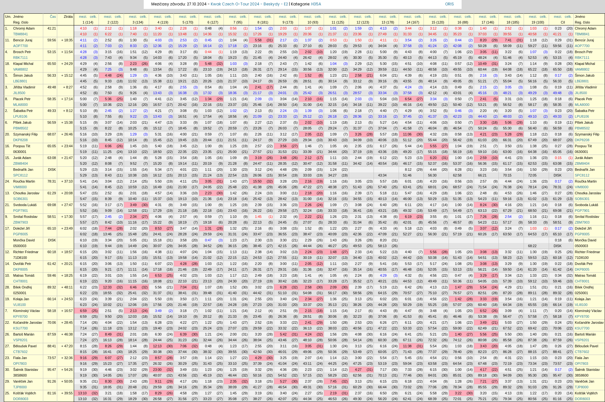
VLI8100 (19, 305)
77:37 (432, 352)
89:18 (482, 375)
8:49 (108, 334)
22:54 (232, 175)
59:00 (457, 328)
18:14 (132, 340)
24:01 (282, 93)
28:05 (307, 128)
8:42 (108, 222)
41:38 (257, 187)
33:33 (332, 210)
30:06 (332, 316)
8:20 (483, 40)
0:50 (458, 99)
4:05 (508, 346)
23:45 (257, 316)
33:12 (357, 81)
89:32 (51, 287)
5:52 (83, 205)
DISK (52, 169)
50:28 (482, 46)
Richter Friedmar (25, 252)
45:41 (432, 316)
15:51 (157, 258)
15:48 (132, 234)
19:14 (182, 163)
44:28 (382, 305)
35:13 (332, 305)
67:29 (507, 210)
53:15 (51, 52)
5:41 (83, 181)
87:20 (507, 293)
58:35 (51, 99)
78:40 (457, 352)
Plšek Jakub (22, 122)
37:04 (382, 128)
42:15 (282, 246)
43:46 (282, 340)
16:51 (182, 116)
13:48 (182, 34)
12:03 (132, 316)
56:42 (457, 140)
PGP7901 (20, 210)
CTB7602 (20, 352)
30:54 (282, 175)
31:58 (332, 163)
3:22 (508, 52)
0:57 (458, 64)
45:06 (282, 187)
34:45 (432, 34)
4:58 (183, 393)
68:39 (432, 399)
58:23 (507, 258)
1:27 (133, 111)
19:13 (182, 199)
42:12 (432, 93)
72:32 (432, 340)
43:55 (407, 81)
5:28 (508, 134)
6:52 (483, 311)
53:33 (407, 328)
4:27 (358, 369)
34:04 (382, 46)
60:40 (482, 305)
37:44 (182, 352)
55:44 (432, 140)
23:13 (207, 281)
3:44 (408, 28)
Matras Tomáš (24, 275)
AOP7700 (20, 46)
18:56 (232, 116)
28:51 (307, 81)
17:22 (182, 69)
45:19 (457, 57)
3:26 (433, 40)
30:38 (157, 352)
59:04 (407, 363)
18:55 (107, 293)
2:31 (358, 216)
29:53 (357, 46)
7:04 (183, 287)
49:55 (457, 69)
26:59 (282, 81)
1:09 (333, 87)
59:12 (532, 281)
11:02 (132, 81)
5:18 (383, 193)
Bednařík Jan (23, 169)
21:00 (182, 187)
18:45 (182, 128)
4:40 (383, 111)
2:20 (483, 111)
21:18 (182, 210)
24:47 (257, 163)
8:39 (108, 199)
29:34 (307, 140)
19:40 (157, 328)
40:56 (357, 328)
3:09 (508, 311)
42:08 (457, 46)
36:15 (232, 246)
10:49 (482, 64)
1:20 (333, 52)
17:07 (132, 375)
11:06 (407, 134)
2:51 (483, 146)
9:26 (133, 93)
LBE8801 (20, 81)
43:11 (307, 363)
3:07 (108, 122)
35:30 (382, 57)
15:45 (157, 140)
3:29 (108, 134)
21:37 (332, 34)
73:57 (51, 358)
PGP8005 (20, 234)
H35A (316, 4)
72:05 (532, 175)
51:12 (407, 140)
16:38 (182, 93)
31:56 (182, 399)
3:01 (108, 275)
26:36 (282, 316)
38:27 (257, 399)
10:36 (107, 105)
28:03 (332, 46)
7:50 (108, 93)
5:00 (383, 52)
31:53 (282, 152)
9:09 (108, 210)
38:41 (182, 293)
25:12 (307, 116)
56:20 (382, 399)
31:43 (207, 363)
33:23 (207, 399)
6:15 (83, 252)
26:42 (307, 57)
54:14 (357, 340)
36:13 (307, 328)
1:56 (133, 252)
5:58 (258, 40)
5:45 (408, 358)
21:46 (182, 269)
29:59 (207, 234)
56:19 (457, 152)
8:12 (408, 169)
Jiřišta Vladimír (24, 87)
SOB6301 (20, 199)
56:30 (432, 175)
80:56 (532, 399)
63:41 (407, 187)
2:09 (258, 99)
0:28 (558, 64)
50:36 (457, 281)
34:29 (357, 69)
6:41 (408, 334)
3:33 (183, 122)
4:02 (183, 275)
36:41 (357, 210)
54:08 (307, 293)
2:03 (283, 28)
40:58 (532, 34)
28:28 (182, 234)
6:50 (383, 393)
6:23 (83, 299)
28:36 (357, 116)
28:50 (282, 105)
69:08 (51, 205)
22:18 (207, 210)
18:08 (157, 281)
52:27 (407, 234)
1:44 (133, 158)
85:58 (507, 340)
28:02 (332, 57)
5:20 (83, 158)
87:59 (51, 334)
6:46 (133, 287)
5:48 (208, 64)
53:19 (382, 363)
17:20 (182, 57)
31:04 (357, 222)
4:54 (408, 122)
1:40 (483, 28)
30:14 (332, 81)
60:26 (482, 234)
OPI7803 (20, 363)
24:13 (232, 69)
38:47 (307, 234)
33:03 (307, 175)
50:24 (482, 128)
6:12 (383, 158)
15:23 (107, 363)
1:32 (233, 228)
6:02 (83, 228)
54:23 (482, 199)
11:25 (107, 152)
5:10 (83, 111)
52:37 (432, 163)
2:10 (308, 99)
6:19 (408, 216)
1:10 (533, 122)
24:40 (282, 57)
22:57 (207, 305)
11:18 (107, 328)
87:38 (532, 340)
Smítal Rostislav (25, 216)
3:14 (108, 169)
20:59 (232, 128)
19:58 (182, 258)
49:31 (307, 387)
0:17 (558, 75)
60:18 (51, 252)
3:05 (483, 52)
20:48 (132, 387)
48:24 (482, 57)
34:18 (357, 105)
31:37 (357, 128)
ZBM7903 (20, 222)
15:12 (157, 128)
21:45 (257, 57)
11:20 (157, 34)
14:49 (132, 246)
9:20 (108, 281)
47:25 (357, 363)
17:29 (157, 210)
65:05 (51, 146)
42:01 (407, 222)
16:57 (157, 105)
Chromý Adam (24, 28)
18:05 (107, 387)
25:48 (232, 187)
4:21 (158, 111)
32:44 (207, 340)
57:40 (382, 187)
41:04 (282, 363)
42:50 (257, 352)
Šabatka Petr (23, 111)
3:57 (183, 358)
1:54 (258, 28)
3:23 (483, 169)
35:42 (382, 222)
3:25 (283, 358)
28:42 (282, 199)
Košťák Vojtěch (24, 393)
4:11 (83, 40)
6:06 (108, 146)
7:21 (483, 381)
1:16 (333, 181)
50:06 (332, 340)
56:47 (507, 316)
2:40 (258, 75)
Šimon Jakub (23, 75)
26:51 (332, 93)
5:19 (83, 146)
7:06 (183, 346)
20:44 (207, 140)
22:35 (182, 152)
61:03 (482, 140)
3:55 (433, 216)
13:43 (157, 93)
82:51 (482, 293)
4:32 (433, 134)
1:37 (308, 40)
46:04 (432, 128)
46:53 (332, 399)
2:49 (258, 275)
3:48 (283, 158)
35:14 (357, 269)
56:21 (482, 269)
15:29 (182, 46)
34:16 (182, 387)
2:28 (183, 28)
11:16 (132, 222)
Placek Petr (22, 99)
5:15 (83, 122)
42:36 (357, 234)
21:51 (232, 140)
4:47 (158, 122)
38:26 (357, 305)
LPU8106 (20, 116)
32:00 (332, 69)
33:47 (257, 234)
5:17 (433, 264)
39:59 (382, 69)
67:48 (482, 363)
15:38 (157, 81)
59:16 (507, 199)
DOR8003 (20, 399)
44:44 (307, 246)
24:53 (257, 258)
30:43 (332, 140)
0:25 (558, 252)
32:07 (332, 258)
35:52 (357, 281)
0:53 (333, 40)
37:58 (407, 46)
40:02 (382, 258)
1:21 (233, 99)
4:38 (383, 216)
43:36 (382, 152)
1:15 (333, 99)
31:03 (282, 305)
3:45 (183, 99)
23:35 (207, 152)
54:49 (457, 210)
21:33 (232, 316)
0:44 (458, 40)
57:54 (432, 328)
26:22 (257, 210)
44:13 (432, 57)
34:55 (357, 199)
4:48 (108, 75)
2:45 (108, 111)
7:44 (108, 228)
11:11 (132, 269)
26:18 (332, 116)
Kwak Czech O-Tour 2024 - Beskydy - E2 (249, 4)
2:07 (308, 358)
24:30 (232, 281)
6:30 (158, 334)
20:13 (182, 175)
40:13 (407, 57)
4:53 (508, 193)
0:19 (558, 87)
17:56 (157, 305)
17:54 (207, 116)
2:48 (108, 158)
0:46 (458, 111)
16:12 (157, 175)
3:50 (508, 146)
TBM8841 (20, 34)
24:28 (232, 305)
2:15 (483, 87)
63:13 (482, 210)
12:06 (132, 305)
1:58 (133, 393)
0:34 (558, 275)
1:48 (333, 252)
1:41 (308, 87)
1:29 (133, 75)
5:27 (383, 122)
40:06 (382, 140)
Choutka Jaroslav (26, 193)
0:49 (458, 87)
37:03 (482, 34)
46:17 (407, 163)
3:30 (483, 122)
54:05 (482, 281)
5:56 (433, 252)
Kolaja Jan (21, 299)
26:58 (157, 399)
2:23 (133, 64)
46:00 (407, 199)
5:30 (383, 64)
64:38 (532, 152)
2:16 (483, 75)
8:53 (158, 228)
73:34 (532, 363)
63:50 (507, 234)
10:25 (132, 128)
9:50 (108, 316)
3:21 (108, 393)
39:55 (507, 34)
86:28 (507, 352)
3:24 (508, 64)
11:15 (132, 281)
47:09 (382, 234)
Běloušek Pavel (25, 346)
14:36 (207, 34)
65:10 (51, 228)
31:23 (182, 340)
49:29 (532, 93)
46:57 (457, 222)
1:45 (133, 146)
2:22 (258, 52)
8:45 (108, 140)
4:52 (83, 87)
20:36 (307, 34)
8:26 (108, 346)
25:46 (257, 105)
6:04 (383, 75)
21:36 (207, 199)
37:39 (257, 363)
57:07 (457, 305)
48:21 (507, 93)
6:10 (83, 240)
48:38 (332, 187)
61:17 (507, 163)
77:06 (432, 387)
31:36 (307, 269)
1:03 (533, 28)
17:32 (207, 93)
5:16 (83, 134)
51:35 (457, 199)
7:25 (108, 69)
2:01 (133, 193)
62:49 (482, 328)
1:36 (133, 87)
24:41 (157, 234)
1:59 (358, 28)
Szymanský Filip (25, 134)
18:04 (207, 57)
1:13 (233, 252)
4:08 (433, 64)
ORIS (449, 4)
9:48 (133, 69)
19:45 (182, 140)
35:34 (207, 387)
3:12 (433, 28)
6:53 (158, 275)
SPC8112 (20, 175)
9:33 (108, 81)
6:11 (408, 205)
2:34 (133, 216)
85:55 (482, 387)
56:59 (51, 122)
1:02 (233, 111)
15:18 (157, 240)
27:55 (282, 258)
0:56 (233, 28)
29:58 (282, 210)
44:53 (407, 281)
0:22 (558, 52)
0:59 (208, 134)
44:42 (407, 258)
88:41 (51, 346)
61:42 (51, 264)
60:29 (357, 387)
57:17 (507, 222)
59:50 (507, 269)
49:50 (432, 105)
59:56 (51, 40)
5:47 (83, 193)
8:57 (158, 358)
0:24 (558, 322)
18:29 (132, 399)
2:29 (358, 64)
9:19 (83, 369)
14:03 (157, 57)
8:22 (108, 128)
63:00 (507, 152)
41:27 (257, 387)
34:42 (357, 163)
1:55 (133, 169)
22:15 (232, 258)
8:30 (108, 381)
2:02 (308, 52)
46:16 (407, 105)
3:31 (508, 99)
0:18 (558, 99)
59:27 (532, 46)
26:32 (157, 363)
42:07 (282, 399)
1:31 (208, 228)
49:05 (457, 81)
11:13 (132, 258)
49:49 (432, 281)
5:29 (83, 169)
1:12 (533, 75)
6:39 (183, 334)
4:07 (183, 252)
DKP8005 (20, 269)
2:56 (108, 64)
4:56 (433, 275)
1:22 (333, 228)
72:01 (457, 399)
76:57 (457, 293)
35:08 (232, 399)
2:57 (258, 146)
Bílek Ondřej (22, 287)
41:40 (232, 293)
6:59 (83, 311)
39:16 (382, 81)
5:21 (433, 334)
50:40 (457, 105)
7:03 (108, 46)
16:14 (207, 46)
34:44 (332, 152)
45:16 (482, 93)
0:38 (458, 28)
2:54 (508, 216)
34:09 (357, 140)
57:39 (507, 281)
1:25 (533, 99)
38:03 (332, 328)
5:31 (158, 134)
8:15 (83, 346)
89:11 (532, 293)
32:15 (332, 105)
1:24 (333, 169)
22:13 (257, 222)
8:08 (108, 163)
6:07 (158, 264)
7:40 (133, 34)
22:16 (207, 105)
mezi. (83, 16)
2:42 (283, 75)
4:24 (408, 87)
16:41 (107, 352)
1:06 (458, 52)
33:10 (232, 363)
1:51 (133, 52)
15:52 (157, 316)
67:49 (532, 140)
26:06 (257, 175)
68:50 (532, 210)
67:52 (507, 328)
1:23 (333, 75)
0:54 (208, 87)
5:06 (508, 122)
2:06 (358, 87)
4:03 (158, 40)
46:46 (457, 316)
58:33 (532, 222)
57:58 (532, 316)
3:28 (183, 64)
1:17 (233, 275)
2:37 (283, 122)
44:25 (332, 363)
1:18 (133, 28)
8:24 (483, 205)
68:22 (532, 246)
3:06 (108, 264)
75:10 (432, 293)
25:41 (132, 293)
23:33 (282, 116)
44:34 (307, 399)
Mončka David (24, 240)
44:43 (482, 116)
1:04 (233, 40)
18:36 (232, 93)
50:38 (432, 258)
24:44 (157, 340)
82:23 (482, 352)
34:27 (332, 175)
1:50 (358, 40)
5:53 (408, 264)
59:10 (482, 152)
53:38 (482, 316)
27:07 (307, 222)
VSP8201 (20, 340)
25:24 (207, 328)
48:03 (507, 116)
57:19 (457, 234)
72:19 (507, 363)
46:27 (332, 246)
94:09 (507, 375)
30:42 (282, 281)
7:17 (383, 369)
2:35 (358, 146)
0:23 (558, 28)
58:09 (507, 46)
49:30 (357, 399)
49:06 (307, 352)
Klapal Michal (23, 64)
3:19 (258, 158)
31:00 (307, 105)
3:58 (183, 240)
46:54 (457, 128)
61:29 (51, 193)
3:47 (183, 228)
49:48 (51, 87)
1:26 (333, 216)
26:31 (257, 69)
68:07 (51, 134)
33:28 (332, 281)
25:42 (307, 93)
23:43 (232, 210)
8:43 (108, 175)
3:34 (433, 99)
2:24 (283, 111)
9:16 (83, 358)
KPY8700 (20, 316)
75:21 (482, 399)
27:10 (307, 46)
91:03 (532, 387)
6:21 (408, 393)
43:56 (182, 375)
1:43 (233, 181)
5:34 (158, 169)
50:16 (257, 375)
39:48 (207, 293)
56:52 (507, 105)
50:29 (432, 199)
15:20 (157, 163)
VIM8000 (20, 187)
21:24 (207, 175)
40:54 (382, 163)
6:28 (458, 169)
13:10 (132, 152)
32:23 (307, 281)
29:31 (282, 269)
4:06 (158, 64)
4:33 (383, 228)
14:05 (107, 375)
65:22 (532, 69)
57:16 (332, 387)
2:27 (258, 122)
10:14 (132, 140)
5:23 (408, 158)
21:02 (207, 258)
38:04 (257, 340)
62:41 (407, 399)
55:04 (507, 81)
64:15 (382, 293)
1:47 (458, 287)
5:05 (133, 240)
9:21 (108, 269)
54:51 (482, 258)
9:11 (158, 381)
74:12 (457, 340)
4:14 (433, 87)
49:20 (407, 152)
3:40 (158, 28)
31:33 (407, 34)
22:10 (182, 281)
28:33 (332, 222)
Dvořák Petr (22, 264)
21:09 (257, 116)
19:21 (182, 81)
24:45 (282, 222)
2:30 (258, 240)
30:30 (357, 57)
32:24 (307, 210)
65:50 (51, 64)
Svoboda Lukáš (25, 205)
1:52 (308, 75)
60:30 (382, 340)
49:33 (51, 111)
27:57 (257, 152)
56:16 (532, 81)
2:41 (258, 87)
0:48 (208, 28)
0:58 (458, 134)
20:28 (232, 222)
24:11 (232, 269)
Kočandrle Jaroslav (27, 322)
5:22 (383, 252)
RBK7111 (20, 57)
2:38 (258, 252)
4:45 (83, 75)
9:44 (108, 246)
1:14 (533, 64)
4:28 (83, 52)
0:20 (558, 311)
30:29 (182, 363)
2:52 (508, 28)
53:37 (457, 163)
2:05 (308, 134)
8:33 (133, 46)
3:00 (283, 193)
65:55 (532, 305)
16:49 (157, 187)
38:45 (257, 246)
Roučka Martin (24, 181)
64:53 (532, 234)
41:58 (407, 128)
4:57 (158, 193)
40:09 (332, 234)
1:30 (133, 40)
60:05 (382, 352)
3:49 (133, 205)
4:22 (183, 322)
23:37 (232, 105)
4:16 (508, 205)
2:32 (283, 216)
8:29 (158, 393)
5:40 (158, 146)
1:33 (533, 275)
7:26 (483, 216)
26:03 (282, 128)
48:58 (432, 69)
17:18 (232, 46)
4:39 (408, 75)
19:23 (232, 57)
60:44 (482, 69)
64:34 (507, 305)
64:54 (457, 363)
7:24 (83, 334)
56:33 (51, 75)
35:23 (457, 34)
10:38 (132, 175)
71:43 (407, 352)
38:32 (207, 352)
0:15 (558, 158)
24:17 (257, 81)
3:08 (183, 111)
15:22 (157, 222)
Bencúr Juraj (22, 40)
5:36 (108, 99)
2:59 (483, 158)
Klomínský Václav (26, 311)
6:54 (408, 99)
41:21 (51, 28)
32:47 (332, 269)
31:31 (232, 234)
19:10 (182, 316)
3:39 (108, 299)
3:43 (183, 75)
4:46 (108, 369)
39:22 (382, 105)
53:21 (482, 105)
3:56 (283, 146)
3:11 (283, 346)
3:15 (108, 52)
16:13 (107, 340)
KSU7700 (20, 328)
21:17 (257, 93)
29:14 (282, 69)
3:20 (508, 111)
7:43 (108, 57)
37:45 (407, 116)
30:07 (157, 246)
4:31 (158, 205)
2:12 (108, 28)
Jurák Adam (22, 158)
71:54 (482, 187)
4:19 (433, 75)
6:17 (383, 146)
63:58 (432, 363)
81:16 (51, 393)
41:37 (432, 116)
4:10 (83, 28)
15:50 (257, 181)
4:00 (433, 52)
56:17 (332, 293)
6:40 (383, 205)
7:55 (108, 116)
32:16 (332, 199)
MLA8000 (20, 105)
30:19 (307, 258)
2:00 (233, 334)
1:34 (208, 99)
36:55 (282, 234)
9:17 (108, 258)
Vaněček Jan (23, 381)
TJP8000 (20, 387)
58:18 (51, 311)
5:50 (158, 181)
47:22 (307, 187)
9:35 (83, 381)
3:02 (108, 252)
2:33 (358, 252)
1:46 (308, 146)
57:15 (307, 375)
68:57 (457, 187)
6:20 (433, 158)
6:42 (408, 287)
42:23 (457, 116)
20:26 (207, 81)
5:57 (383, 134)
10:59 (132, 187)
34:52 (207, 246)
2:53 (183, 40)
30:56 (307, 69)
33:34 (382, 93)
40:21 (382, 281)
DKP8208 (20, 140)
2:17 (283, 40)
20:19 (207, 163)
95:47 (51, 369)
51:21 (482, 81)
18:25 (132, 352)
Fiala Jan (20, 358)
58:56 (357, 293)
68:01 (432, 187)
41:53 (407, 316)
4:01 (183, 169)
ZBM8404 (20, 163)
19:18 (207, 222)
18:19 (182, 222)
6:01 (408, 181)
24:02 (182, 328)
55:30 (507, 128)
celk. (93, 16)
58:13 (382, 246)
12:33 (107, 287)
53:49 (432, 210)
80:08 (482, 340)
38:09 (232, 387)
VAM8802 (20, 69)
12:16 (132, 105)
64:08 (507, 69)
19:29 (282, 34)
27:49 (382, 34)
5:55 (433, 146)
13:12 (132, 328)
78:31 (51, 181)
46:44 (232, 375)
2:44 (283, 87)
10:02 (107, 305)
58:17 (532, 105)
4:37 (383, 87)
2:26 (258, 134)
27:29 (282, 140)
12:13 (157, 346)
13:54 (157, 69)
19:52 (207, 128)
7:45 (333, 381)
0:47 (208, 240)
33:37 (307, 305)
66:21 (482, 175)
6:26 (383, 322)
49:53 (357, 246)
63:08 (51, 158)
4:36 (158, 75)
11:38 (407, 346)
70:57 (407, 293)
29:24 (332, 128)
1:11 (233, 75)
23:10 (207, 69)
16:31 (107, 399)
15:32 (232, 34)
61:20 (532, 269)
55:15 (432, 152)
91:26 (51, 381)
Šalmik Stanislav (25, 369)
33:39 (307, 152)
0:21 (558, 287)
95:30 (532, 375)
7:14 (83, 322)
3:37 (508, 381)
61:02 (532, 199)
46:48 (407, 269)
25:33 (282, 46)
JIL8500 (19, 93)
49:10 (532, 116)
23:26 (257, 128)
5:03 (508, 322)
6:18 (408, 381)
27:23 (257, 305)
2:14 (133, 181)
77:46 (407, 375)
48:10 (307, 340)
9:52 (133, 163)
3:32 (508, 252)
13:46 (107, 234)
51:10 (282, 293)
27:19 (257, 281)
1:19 (233, 52)
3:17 (183, 52)
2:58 (358, 75)
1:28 (458, 381)
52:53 (532, 57)
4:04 (108, 322)
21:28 (232, 163)
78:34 (457, 387)
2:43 (283, 64)
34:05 (182, 246)
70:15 (507, 175)
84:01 (432, 375)
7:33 (408, 369)
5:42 (283, 334)
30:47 (307, 163)
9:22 (133, 116)
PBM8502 (20, 128)
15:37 (157, 199)
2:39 (358, 193)
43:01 (457, 93)
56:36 (482, 163)
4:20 (433, 181)
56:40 (532, 128)
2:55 (283, 52)
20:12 (207, 316)
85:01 (457, 375)
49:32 (407, 210)
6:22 (108, 34)
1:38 (533, 146)
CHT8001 (20, 281)
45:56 (432, 222)
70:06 (51, 322)
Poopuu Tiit (21, 146)
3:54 (408, 40)
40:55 (382, 269)
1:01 (333, 28)
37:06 (382, 316)
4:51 (408, 64)
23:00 (157, 369)
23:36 (357, 34)
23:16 (257, 46)
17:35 (132, 363)
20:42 (182, 105)
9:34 (133, 57)
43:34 (382, 175)
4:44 (433, 169)
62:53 (532, 163)
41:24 (432, 46)
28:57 (357, 93)
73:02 (407, 387)
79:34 (507, 399)
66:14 (51, 299)
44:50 (407, 69)
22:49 (207, 269)
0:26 (558, 346)
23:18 (232, 199)
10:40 (132, 199)
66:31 (507, 140)
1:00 (208, 146)
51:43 (357, 187)
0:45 (208, 40)
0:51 (458, 75)
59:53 (532, 258)
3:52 (433, 111)
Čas (53, 16)
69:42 (532, 328)
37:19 (357, 152)
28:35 (282, 163)
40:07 (157, 375)
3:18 (183, 311)
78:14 (532, 187)
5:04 (383, 99)
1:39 (308, 111)
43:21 (382, 210)
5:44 (408, 146)
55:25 (432, 305)
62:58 (457, 175)
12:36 (157, 46)
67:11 (407, 340)
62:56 (357, 375)
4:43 (408, 52)
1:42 (308, 64)
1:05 (208, 75)
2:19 (333, 393)
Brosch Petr (22, 52)
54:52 (282, 375)
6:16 (383, 334)
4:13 (383, 28)
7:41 (508, 40)
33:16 (382, 116)
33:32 (282, 328)
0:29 (558, 40)
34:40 (357, 258)
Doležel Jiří (21, 228)
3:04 (283, 99)
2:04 (133, 299)
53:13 (457, 269)
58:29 (332, 375)
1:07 (308, 28)
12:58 (132, 210)
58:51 (51, 216)
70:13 (382, 375)
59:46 (51, 275)
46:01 (282, 352)
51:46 (507, 57)
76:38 (507, 187)
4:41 (158, 99)
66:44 (382, 387)
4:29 (158, 52)
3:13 (358, 299)
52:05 (432, 269)
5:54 (483, 287)
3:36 (183, 193)
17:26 (257, 34)
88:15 (532, 352)
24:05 (207, 187)
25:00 (232, 152)
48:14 (432, 81)
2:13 (258, 111)
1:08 (533, 87)
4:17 (158, 87)
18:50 (157, 152)
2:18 (258, 64)
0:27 (558, 146)
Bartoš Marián (23, 334)
